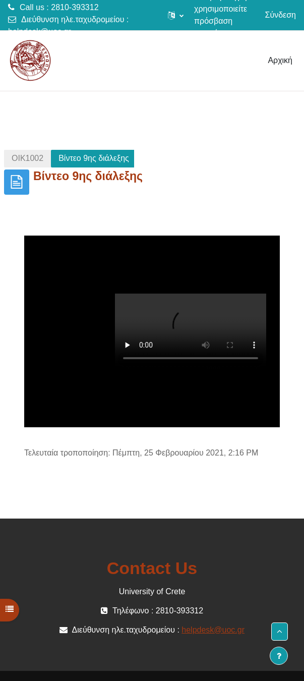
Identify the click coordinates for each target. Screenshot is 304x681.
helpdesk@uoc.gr (39, 31)
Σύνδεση (280, 15)
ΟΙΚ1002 (27, 158)
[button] (175, 15)
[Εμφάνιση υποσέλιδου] (279, 656)
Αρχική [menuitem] (280, 60)
